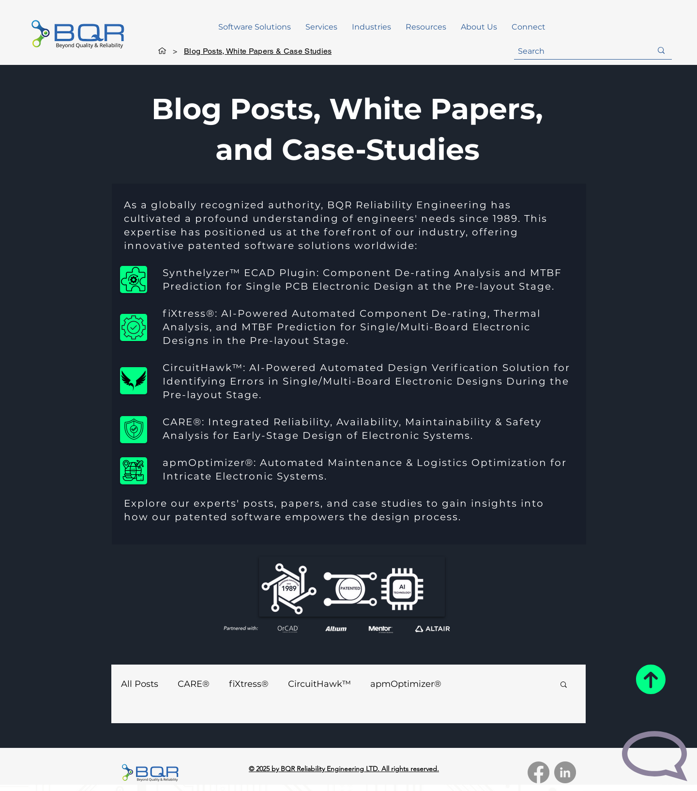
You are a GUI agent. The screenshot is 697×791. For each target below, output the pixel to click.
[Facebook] (538, 772)
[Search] (577, 51)
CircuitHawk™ (319, 684)
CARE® (194, 684)
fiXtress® (249, 684)
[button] (254, 27)
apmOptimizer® (405, 684)
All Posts (139, 684)
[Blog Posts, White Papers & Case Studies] (257, 51)
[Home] (162, 51)
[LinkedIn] (565, 772)
